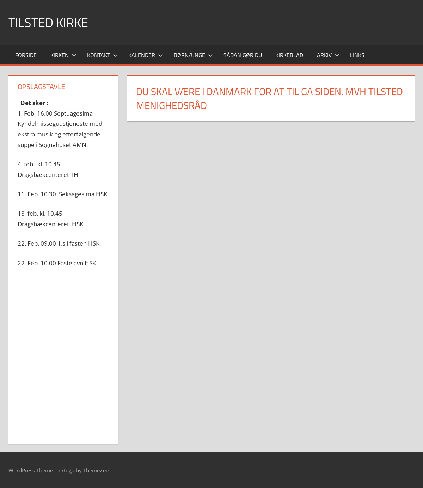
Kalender (145, 55)
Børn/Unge (193, 55)
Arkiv (328, 55)
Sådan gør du (242, 55)
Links (357, 55)
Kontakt (102, 55)
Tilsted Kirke (48, 22)
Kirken (63, 55)
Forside (26, 55)
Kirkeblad (289, 55)
